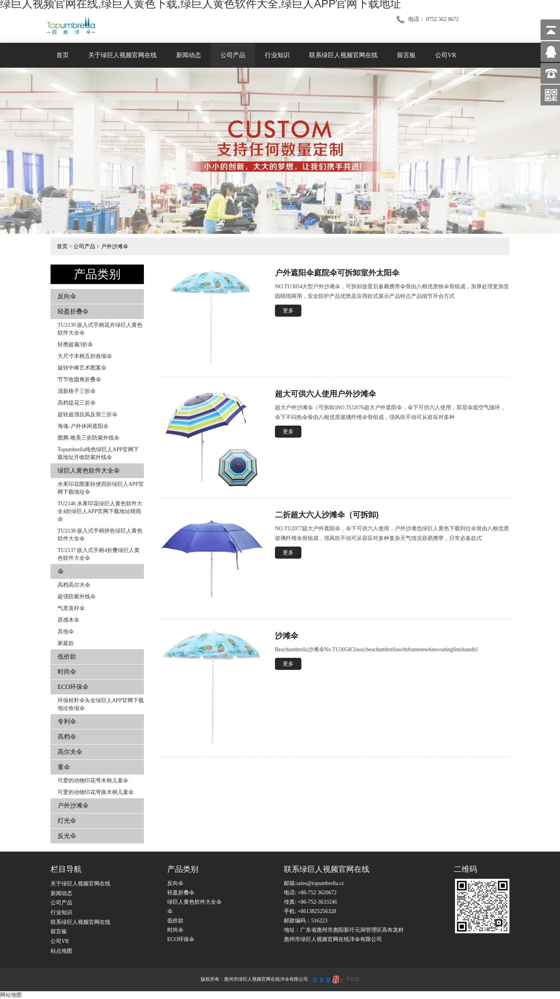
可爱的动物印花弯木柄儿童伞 (93, 780)
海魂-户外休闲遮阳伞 (83, 426)
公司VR (445, 55)
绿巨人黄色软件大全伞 (89, 470)
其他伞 (66, 631)
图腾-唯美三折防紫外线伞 (88, 438)
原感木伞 (68, 620)
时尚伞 (67, 671)
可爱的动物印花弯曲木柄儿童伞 (96, 792)
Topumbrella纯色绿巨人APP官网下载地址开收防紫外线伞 (98, 453)
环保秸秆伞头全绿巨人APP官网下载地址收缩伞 (101, 704)
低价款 (67, 656)
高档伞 (67, 736)
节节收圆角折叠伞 (79, 379)
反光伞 (67, 835)
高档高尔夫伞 (74, 585)
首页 (62, 55)
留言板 (406, 55)
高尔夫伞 (70, 751)
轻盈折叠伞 (73, 311)
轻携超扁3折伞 (75, 344)
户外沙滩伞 (114, 246)
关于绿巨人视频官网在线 (122, 55)
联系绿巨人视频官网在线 (343, 55)
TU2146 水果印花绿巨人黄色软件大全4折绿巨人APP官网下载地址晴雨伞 (100, 511)
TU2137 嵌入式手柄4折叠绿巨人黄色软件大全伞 (99, 554)
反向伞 (67, 296)
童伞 (64, 767)
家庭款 (66, 643)
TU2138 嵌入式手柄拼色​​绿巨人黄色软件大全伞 (100, 535)
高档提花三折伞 (77, 403)
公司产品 (232, 55)
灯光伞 (67, 820)
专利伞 (67, 721)
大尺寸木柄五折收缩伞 (85, 356)
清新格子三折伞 (77, 391)
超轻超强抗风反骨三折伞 (87, 414)
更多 (288, 311)
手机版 (353, 979)
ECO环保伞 (73, 687)
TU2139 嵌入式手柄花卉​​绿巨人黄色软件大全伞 (100, 329)
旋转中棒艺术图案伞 (82, 368)
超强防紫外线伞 (77, 596)
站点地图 (61, 951)
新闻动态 (188, 55)
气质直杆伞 (71, 608)
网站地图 (11, 995)
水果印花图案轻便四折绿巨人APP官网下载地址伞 (101, 488)
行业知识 (277, 55)
